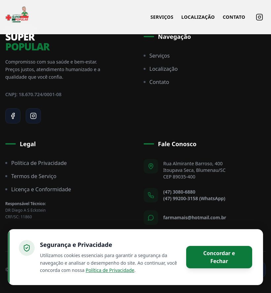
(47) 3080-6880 (179, 192)
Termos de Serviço (30, 176)
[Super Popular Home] (17, 17)
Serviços (162, 17)
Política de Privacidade (36, 163)
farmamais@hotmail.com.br (194, 217)
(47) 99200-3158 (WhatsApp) (194, 198)
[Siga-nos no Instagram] (259, 17)
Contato (234, 17)
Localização (198, 17)
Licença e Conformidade (38, 189)
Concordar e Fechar (219, 257)
